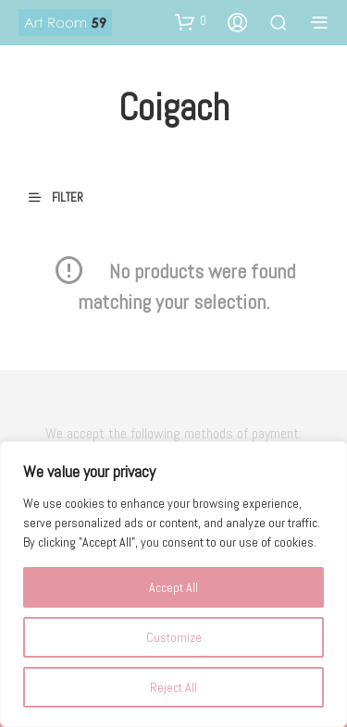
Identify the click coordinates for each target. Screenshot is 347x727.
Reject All (173, 687)
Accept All (173, 587)
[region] (173, 584)
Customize (174, 637)
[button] (190, 21)
